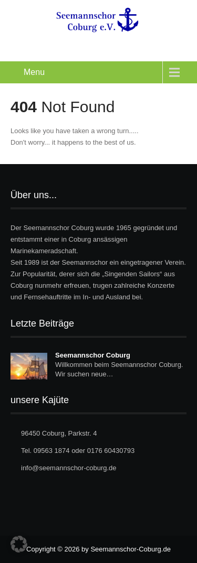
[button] (19, 544)
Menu (34, 72)
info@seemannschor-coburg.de (69, 468)
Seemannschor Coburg (92, 355)
